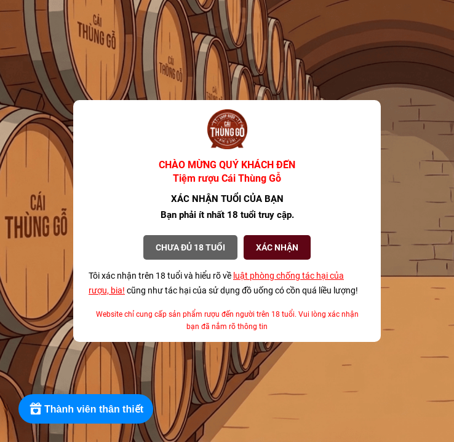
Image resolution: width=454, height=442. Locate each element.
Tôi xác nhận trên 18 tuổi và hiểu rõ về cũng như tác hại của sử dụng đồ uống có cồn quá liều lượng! (223, 283)
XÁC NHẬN (277, 247)
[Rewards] (85, 409)
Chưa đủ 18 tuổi (190, 247)
